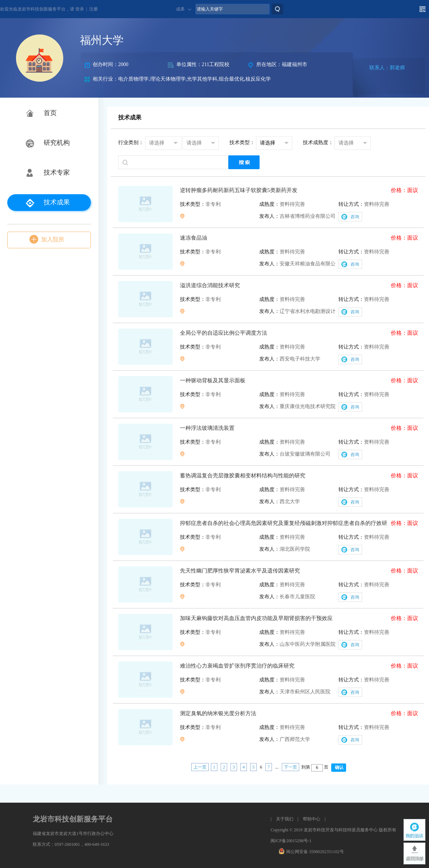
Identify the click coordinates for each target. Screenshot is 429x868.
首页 (50, 113)
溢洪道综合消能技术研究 (210, 285)
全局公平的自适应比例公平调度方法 (223, 333)
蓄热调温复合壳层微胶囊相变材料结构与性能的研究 (242, 475)
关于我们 (284, 819)
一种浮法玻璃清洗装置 (207, 428)
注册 (93, 9)
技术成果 (57, 202)
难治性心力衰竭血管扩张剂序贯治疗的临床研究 (237, 666)
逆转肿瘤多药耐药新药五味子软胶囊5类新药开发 (238, 190)
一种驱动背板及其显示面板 (212, 380)
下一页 (290, 767)
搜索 (277, 9)
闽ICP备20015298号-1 (291, 840)
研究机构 (57, 142)
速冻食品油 (193, 238)
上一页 (200, 767)
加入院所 (52, 239)
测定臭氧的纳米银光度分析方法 (218, 713)
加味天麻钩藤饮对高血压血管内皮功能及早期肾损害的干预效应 (256, 618)
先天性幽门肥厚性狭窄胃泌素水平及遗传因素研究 (240, 571)
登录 (79, 9)
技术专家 (57, 172)
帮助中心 (311, 819)
